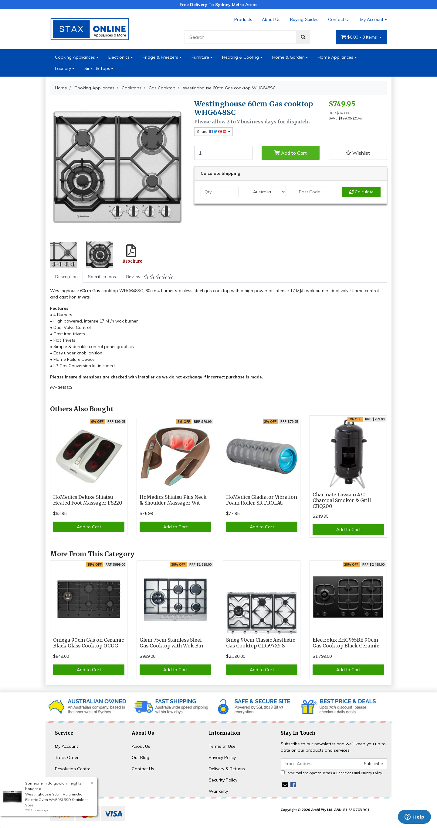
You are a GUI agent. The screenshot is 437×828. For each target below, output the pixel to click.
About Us (271, 19)
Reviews (149, 276)
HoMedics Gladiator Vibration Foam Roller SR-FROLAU (261, 500)
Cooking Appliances (75, 57)
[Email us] (285, 784)
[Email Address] (320, 763)
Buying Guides (304, 19)
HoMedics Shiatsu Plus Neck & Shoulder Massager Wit (173, 500)
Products (243, 19)
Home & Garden (288, 57)
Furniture (200, 57)
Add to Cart (290, 153)
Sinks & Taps (97, 68)
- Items (359, 37)
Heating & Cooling (240, 57)
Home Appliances (335, 57)
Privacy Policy (222, 757)
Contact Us (339, 19)
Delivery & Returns (227, 768)
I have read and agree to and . (332, 772)
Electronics (119, 57)
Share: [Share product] (212, 131)
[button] (358, 153)
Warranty (218, 791)
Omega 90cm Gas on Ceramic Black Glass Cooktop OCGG (88, 643)
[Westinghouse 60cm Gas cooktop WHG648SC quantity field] (223, 153)
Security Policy (223, 780)
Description (66, 276)
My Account (66, 746)
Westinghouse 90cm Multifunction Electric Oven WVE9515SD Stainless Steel (56, 799)
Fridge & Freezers (160, 57)
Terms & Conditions (337, 773)
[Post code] (314, 192)
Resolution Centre (72, 768)
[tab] (66, 277)
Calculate (361, 192)
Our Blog (140, 757)
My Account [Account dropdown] (371, 19)
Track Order (67, 757)
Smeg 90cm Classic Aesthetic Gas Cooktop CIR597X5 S (260, 643)
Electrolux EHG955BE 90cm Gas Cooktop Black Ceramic (346, 643)
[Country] (267, 192)
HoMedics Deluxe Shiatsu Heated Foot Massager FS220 (87, 500)
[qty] (220, 192)
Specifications (102, 276)
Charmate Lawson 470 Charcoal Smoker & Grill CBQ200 (342, 500)
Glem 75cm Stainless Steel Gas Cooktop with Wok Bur (172, 643)
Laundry (63, 68)
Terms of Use (222, 746)
